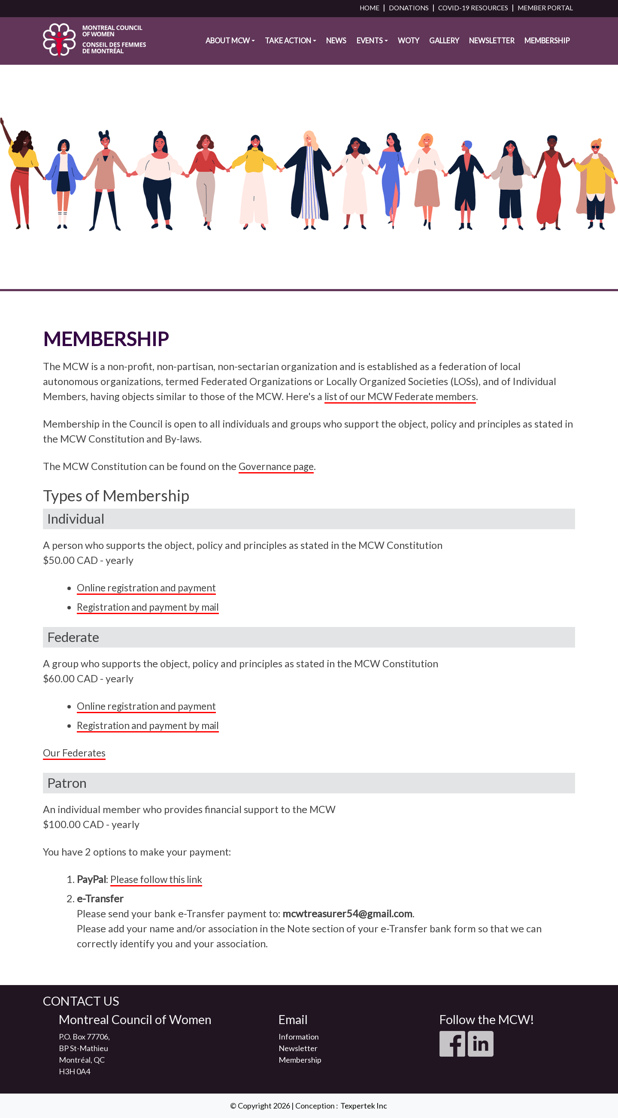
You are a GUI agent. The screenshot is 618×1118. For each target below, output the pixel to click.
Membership (547, 45)
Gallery (444, 45)
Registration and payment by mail (151, 607)
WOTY (408, 45)
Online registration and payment (149, 588)
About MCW (228, 45)
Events (370, 45)
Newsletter (492, 45)
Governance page (278, 466)
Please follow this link (158, 879)
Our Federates (75, 753)
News (336, 45)
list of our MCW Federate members (403, 396)
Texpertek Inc (363, 1105)
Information (299, 1036)
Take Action (288, 45)
